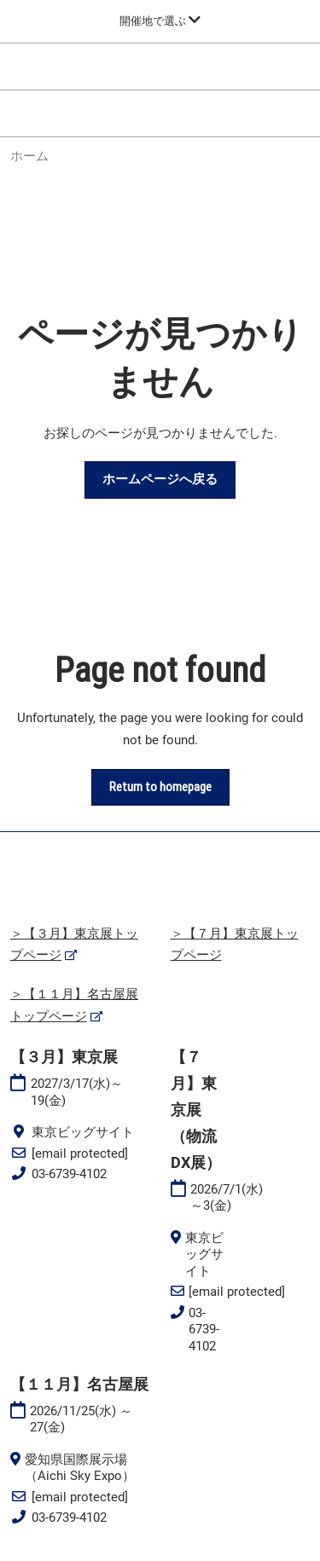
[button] (160, 480)
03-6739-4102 (69, 1174)
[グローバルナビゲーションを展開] (160, 21)
